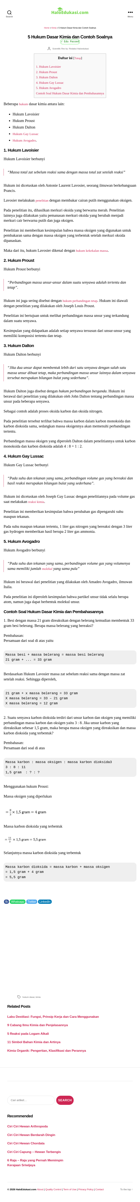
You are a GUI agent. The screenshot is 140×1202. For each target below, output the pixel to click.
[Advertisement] (70, 951)
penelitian (43, 203)
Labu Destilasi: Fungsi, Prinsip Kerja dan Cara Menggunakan (53, 1019)
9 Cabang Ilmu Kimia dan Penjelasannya (37, 1028)
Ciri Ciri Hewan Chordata (26, 1146)
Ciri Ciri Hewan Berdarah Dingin (31, 1137)
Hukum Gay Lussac (28, 136)
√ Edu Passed (70, 44)
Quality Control (53, 1192)
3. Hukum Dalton (43, 80)
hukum (24, 106)
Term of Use (69, 1192)
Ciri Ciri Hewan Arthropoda (27, 1129)
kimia (38, 999)
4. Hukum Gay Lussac (46, 85)
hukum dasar (28, 999)
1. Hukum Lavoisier (44, 69)
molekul (48, 571)
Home (46, 30)
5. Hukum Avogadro (45, 90)
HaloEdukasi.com (26, 1192)
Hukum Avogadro (26, 143)
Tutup (78, 60)
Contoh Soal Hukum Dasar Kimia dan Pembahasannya (70, 96)
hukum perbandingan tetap (83, 303)
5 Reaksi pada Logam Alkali (28, 1036)
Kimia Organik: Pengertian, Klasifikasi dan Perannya (46, 1053)
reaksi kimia (37, 504)
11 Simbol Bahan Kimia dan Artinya (34, 1044)
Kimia (54, 30)
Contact (99, 1192)
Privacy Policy (86, 1192)
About (40, 1192)
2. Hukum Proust (42, 74)
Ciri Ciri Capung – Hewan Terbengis (34, 1154)
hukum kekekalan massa (94, 253)
